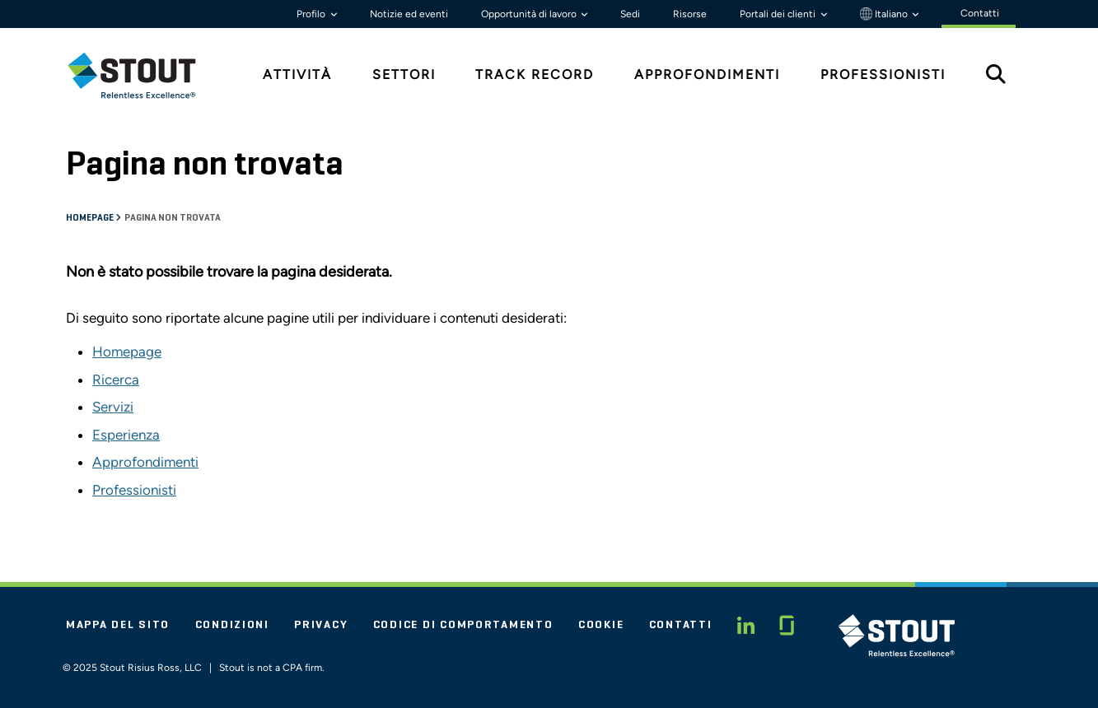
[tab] (144, 75)
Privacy (321, 625)
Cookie (601, 625)
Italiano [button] (885, 14)
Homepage (90, 218)
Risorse (690, 14)
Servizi (112, 406)
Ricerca (115, 379)
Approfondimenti (145, 462)
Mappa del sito (118, 625)
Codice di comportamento (463, 625)
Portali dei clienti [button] (779, 14)
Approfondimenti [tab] (707, 74)
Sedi (630, 14)
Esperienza (126, 434)
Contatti (681, 625)
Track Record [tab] (534, 74)
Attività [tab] (297, 74)
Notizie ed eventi (409, 14)
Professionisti (134, 490)
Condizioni (232, 625)
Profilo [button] (312, 14)
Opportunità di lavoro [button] (530, 14)
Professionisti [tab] (883, 74)
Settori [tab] (404, 74)
